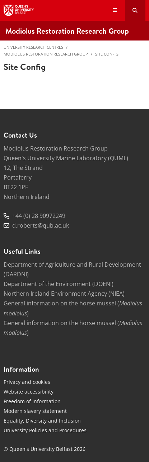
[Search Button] (135, 10)
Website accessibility (28, 391)
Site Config (106, 54)
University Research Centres (33, 47)
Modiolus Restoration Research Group (46, 54)
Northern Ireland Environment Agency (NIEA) (64, 293)
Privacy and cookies (27, 381)
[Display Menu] (115, 10)
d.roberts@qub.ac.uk (40, 225)
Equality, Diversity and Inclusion (42, 420)
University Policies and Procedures (45, 430)
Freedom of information (32, 401)
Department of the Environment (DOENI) (58, 284)
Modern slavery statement (35, 411)
